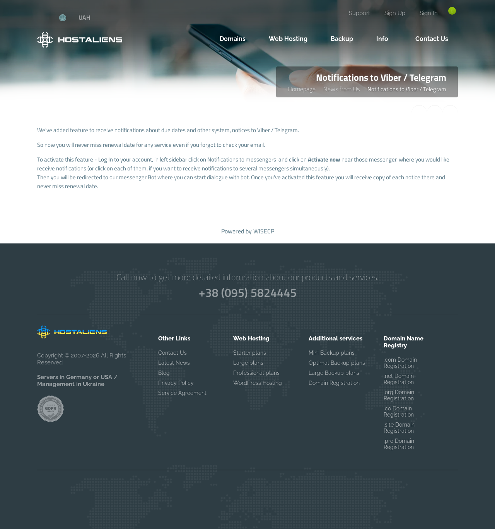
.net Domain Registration (399, 379)
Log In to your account (125, 159)
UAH (84, 17)
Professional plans (256, 373)
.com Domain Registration (400, 363)
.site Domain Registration (399, 428)
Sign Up (394, 13)
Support (359, 13)
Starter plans (249, 353)
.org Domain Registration (399, 395)
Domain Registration (334, 383)
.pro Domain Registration (399, 444)
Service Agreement (182, 393)
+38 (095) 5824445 (247, 292)
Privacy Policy (176, 383)
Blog (164, 373)
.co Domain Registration (399, 411)
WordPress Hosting (257, 383)
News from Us (341, 89)
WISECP (263, 231)
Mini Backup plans (332, 353)
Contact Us (172, 353)
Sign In (429, 13)
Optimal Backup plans (337, 363)
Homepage (302, 89)
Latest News (174, 363)
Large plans (248, 363)
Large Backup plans (334, 373)
